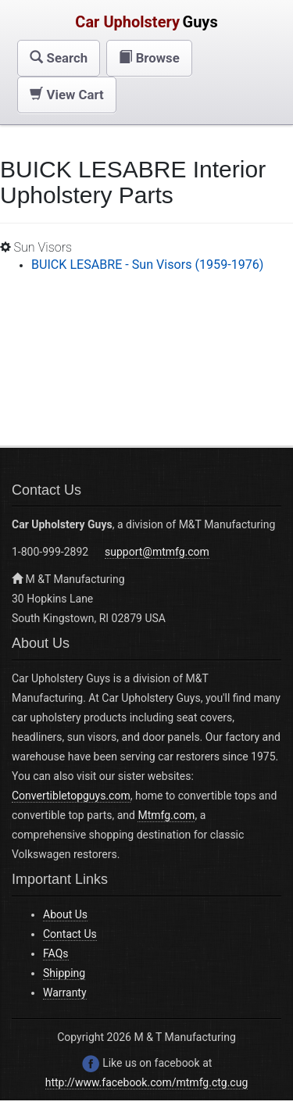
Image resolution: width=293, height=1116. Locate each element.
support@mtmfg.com (157, 551)
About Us (65, 914)
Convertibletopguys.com (71, 795)
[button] (58, 58)
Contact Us (70, 934)
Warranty (65, 992)
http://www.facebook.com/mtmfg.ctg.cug (146, 1082)
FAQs (56, 953)
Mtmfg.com (166, 815)
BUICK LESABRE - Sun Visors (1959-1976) (147, 264)
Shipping (64, 973)
